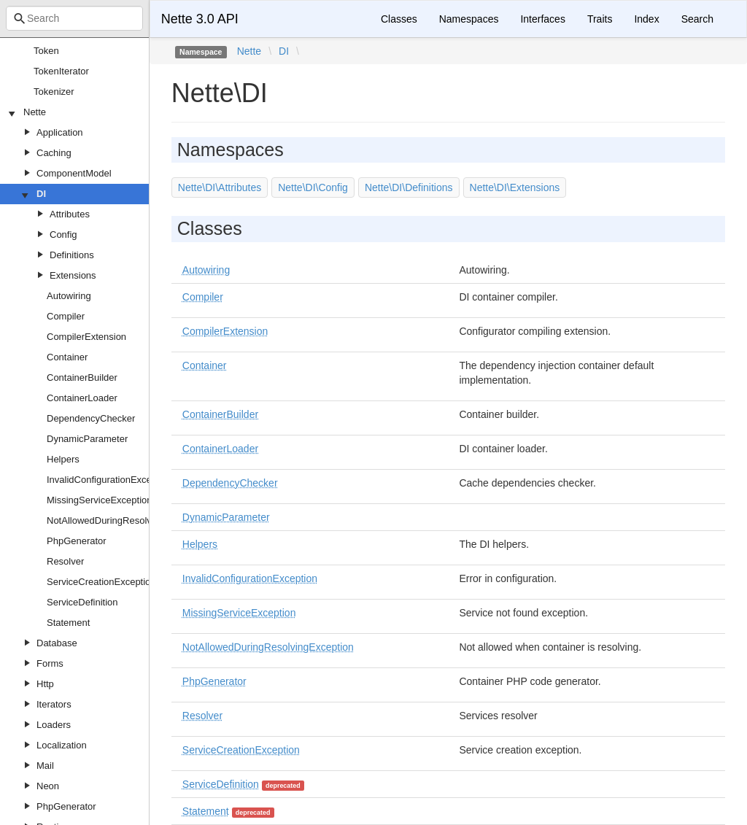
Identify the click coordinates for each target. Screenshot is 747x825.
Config (63, 234)
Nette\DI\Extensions (515, 187)
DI (41, 193)
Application (59, 132)
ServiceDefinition (82, 602)
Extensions (73, 275)
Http (45, 683)
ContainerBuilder (82, 377)
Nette (34, 111)
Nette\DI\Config (313, 187)
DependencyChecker (91, 418)
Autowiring (69, 295)
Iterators (53, 704)
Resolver (65, 561)
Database (56, 643)
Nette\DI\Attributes (219, 187)
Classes (399, 19)
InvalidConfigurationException (109, 479)
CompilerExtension (86, 336)
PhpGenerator (77, 540)
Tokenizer (54, 91)
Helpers (63, 459)
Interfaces (542, 19)
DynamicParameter (87, 438)
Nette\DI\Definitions (409, 187)
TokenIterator (61, 71)
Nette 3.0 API (200, 19)
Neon (47, 786)
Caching (53, 152)
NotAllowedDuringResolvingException (126, 520)
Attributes (70, 214)
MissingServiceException (99, 500)
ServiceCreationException (101, 581)
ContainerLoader (82, 397)
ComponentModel (74, 173)
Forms (49, 663)
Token (46, 50)
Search (697, 19)
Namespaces (469, 19)
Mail (45, 765)
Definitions (72, 254)
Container (67, 357)
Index (646, 19)
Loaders (53, 724)
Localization (61, 745)
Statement (68, 622)
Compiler (66, 316)
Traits (599, 19)
